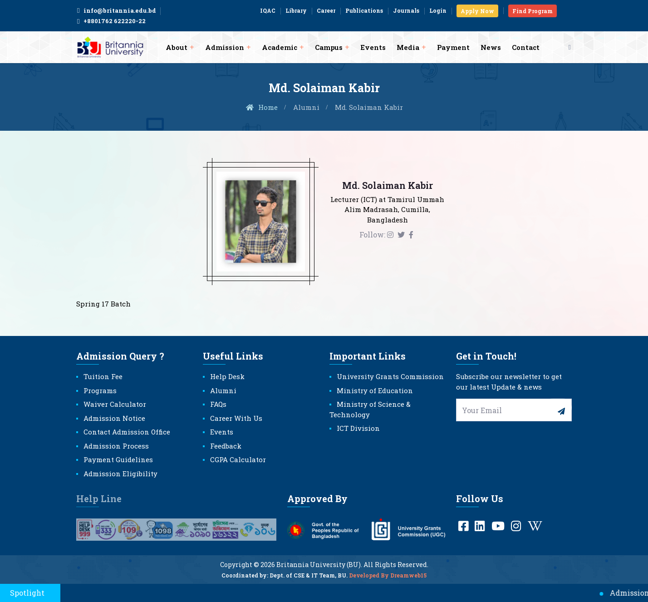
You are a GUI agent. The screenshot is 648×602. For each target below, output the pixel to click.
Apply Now (477, 11)
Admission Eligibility (120, 473)
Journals (406, 10)
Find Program (532, 11)
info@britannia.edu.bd (116, 10)
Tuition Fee (103, 376)
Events (373, 47)
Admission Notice (114, 418)
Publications (364, 10)
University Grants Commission (390, 376)
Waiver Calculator (114, 404)
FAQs (218, 404)
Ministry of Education (375, 390)
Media (408, 47)
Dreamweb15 (408, 581)
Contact (526, 47)
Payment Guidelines (118, 459)
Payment (453, 47)
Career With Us (236, 418)
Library (296, 10)
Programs (100, 390)
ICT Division (358, 428)
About (176, 47)
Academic (279, 47)
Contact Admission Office (126, 431)
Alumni (306, 107)
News (491, 47)
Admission (224, 47)
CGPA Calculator (238, 459)
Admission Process (116, 445)
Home (261, 107)
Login (438, 10)
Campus (329, 47)
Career (326, 10)
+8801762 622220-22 (111, 21)
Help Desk (227, 376)
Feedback (225, 445)
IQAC (267, 10)
